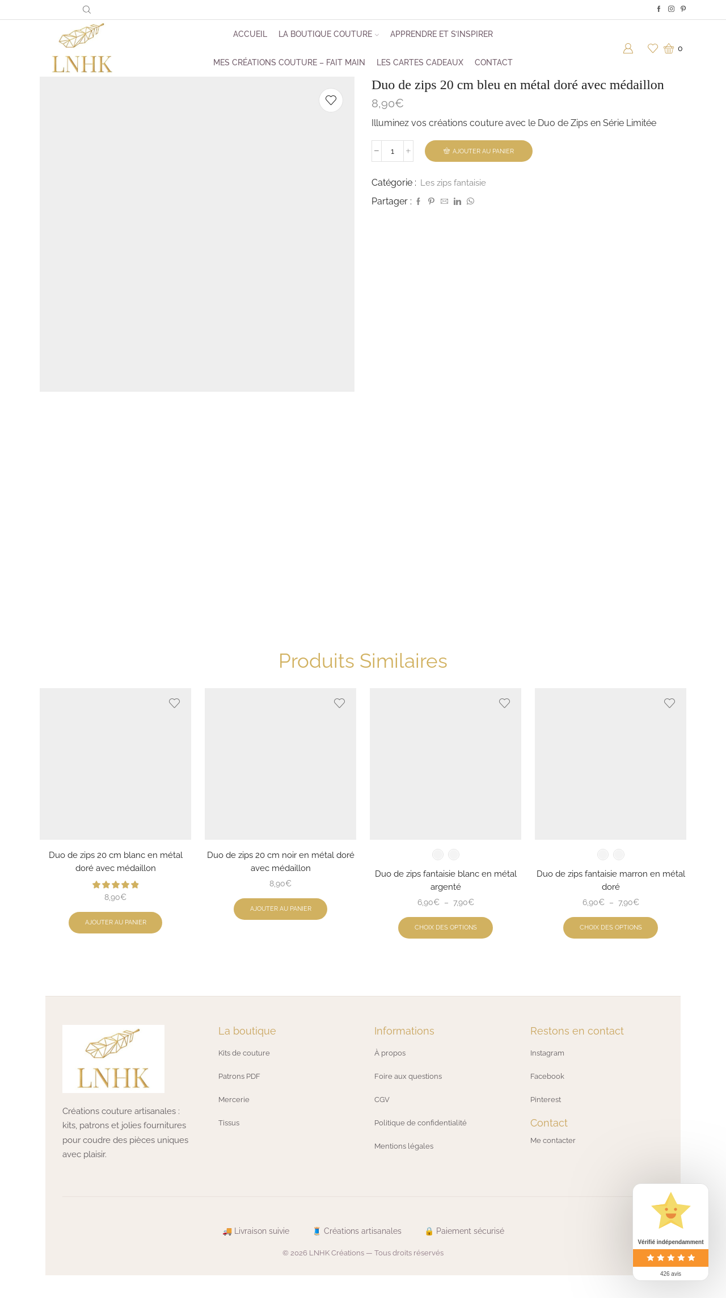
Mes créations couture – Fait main (289, 62)
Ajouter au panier (485, 151)
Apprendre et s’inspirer (441, 34)
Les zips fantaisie (455, 183)
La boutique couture (328, 34)
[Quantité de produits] (392, 151)
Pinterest (546, 1115)
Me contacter (555, 1156)
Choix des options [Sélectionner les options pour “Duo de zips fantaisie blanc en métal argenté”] (445, 944)
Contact (494, 62)
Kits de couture (246, 1069)
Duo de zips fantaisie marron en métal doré (611, 895)
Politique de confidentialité (423, 1137)
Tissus (230, 1137)
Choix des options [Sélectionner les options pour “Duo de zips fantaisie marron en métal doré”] (610, 944)
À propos (391, 1069)
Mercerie (234, 1115)
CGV (382, 1115)
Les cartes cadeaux (420, 62)
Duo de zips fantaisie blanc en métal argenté (446, 895)
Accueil (250, 34)
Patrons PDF (241, 1092)
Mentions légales (405, 1160)
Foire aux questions (410, 1092)
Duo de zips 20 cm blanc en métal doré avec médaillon (116, 876)
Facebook (548, 1092)
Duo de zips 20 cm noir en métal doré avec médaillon (280, 876)
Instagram (549, 1069)
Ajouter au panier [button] (115, 939)
